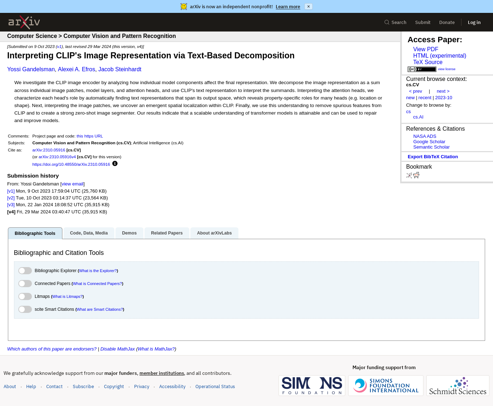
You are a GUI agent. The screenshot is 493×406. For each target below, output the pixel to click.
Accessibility (172, 386)
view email (72, 184)
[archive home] (24, 22)
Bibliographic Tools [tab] (35, 233)
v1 (59, 46)
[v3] (11, 204)
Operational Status (215, 386)
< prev (415, 91)
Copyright (114, 386)
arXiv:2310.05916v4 (57, 156)
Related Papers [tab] (166, 233)
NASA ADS (424, 136)
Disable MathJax (117, 349)
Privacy (141, 386)
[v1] (11, 191)
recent (424, 97)
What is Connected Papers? (97, 283)
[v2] (11, 197)
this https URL (90, 136)
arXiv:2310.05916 (48, 150)
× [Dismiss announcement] (308, 6)
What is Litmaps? (67, 296)
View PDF (425, 49)
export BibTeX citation (433, 156)
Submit (423, 22)
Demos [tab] (129, 233)
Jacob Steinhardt (119, 69)
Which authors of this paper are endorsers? (51, 349)
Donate (447, 22)
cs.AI (418, 117)
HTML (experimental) (439, 56)
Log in (474, 22)
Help (31, 386)
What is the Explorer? (98, 271)
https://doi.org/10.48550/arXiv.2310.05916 (71, 164)
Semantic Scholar (431, 147)
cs (408, 111)
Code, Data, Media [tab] (89, 233)
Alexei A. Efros (76, 69)
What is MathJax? (156, 349)
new (410, 97)
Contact (54, 386)
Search (395, 22)
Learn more (288, 7)
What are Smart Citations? (100, 309)
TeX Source (427, 62)
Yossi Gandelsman (31, 69)
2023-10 (443, 97)
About (10, 386)
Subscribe (83, 386)
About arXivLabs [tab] (214, 233)
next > (443, 91)
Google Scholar (429, 141)
